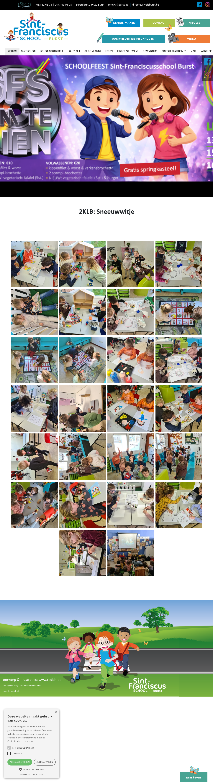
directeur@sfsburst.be (145, 4)
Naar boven (193, 775)
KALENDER (74, 51)
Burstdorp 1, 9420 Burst (90, 4)
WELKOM (12, 51)
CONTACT (162, 24)
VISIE (193, 51)
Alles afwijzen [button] (45, 761)
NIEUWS (189, 23)
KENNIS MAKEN (121, 22)
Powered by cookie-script (31, 774)
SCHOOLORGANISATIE (51, 51)
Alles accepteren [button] (20, 761)
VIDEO (184, 39)
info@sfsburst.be (118, 4)
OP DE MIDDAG (92, 51)
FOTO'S (109, 51)
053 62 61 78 (44, 4)
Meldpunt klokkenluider (30, 686)
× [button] (56, 712)
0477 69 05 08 (63, 4)
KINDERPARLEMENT (127, 51)
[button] (31, 769)
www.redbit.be (50, 680)
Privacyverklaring (10, 686)
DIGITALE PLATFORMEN (174, 51)
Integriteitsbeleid (11, 691)
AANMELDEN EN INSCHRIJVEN (128, 39)
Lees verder (27, 741)
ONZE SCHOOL (28, 51)
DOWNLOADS (150, 51)
